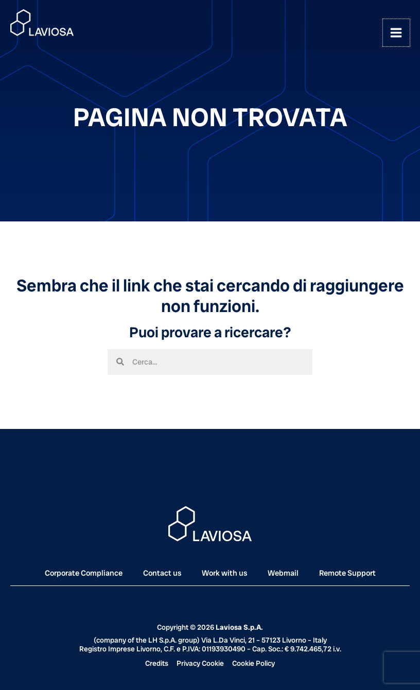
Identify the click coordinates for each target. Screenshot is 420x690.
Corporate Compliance (83, 573)
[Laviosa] (42, 23)
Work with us (224, 573)
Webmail (283, 573)
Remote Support (347, 573)
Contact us (162, 573)
